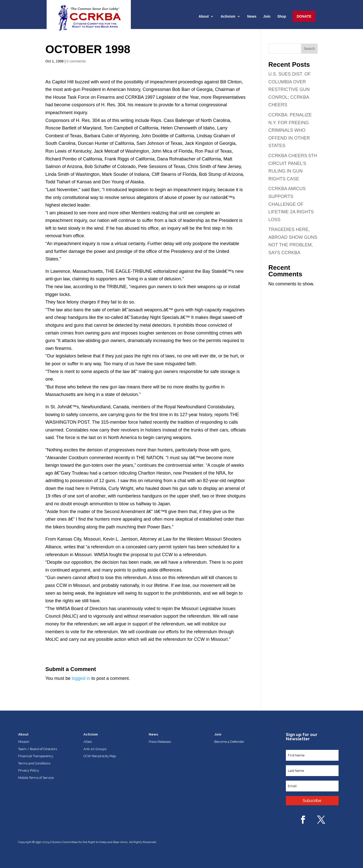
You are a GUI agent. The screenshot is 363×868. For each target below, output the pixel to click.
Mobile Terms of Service (36, 778)
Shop (281, 16)
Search (309, 49)
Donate (304, 16)
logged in (81, 678)
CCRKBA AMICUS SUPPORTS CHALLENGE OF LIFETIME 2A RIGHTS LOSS (291, 204)
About (204, 16)
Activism (228, 16)
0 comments (76, 61)
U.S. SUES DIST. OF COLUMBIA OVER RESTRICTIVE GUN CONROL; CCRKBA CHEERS (289, 89)
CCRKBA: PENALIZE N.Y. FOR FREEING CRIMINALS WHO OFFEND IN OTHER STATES (290, 130)
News (252, 16)
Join (266, 16)
